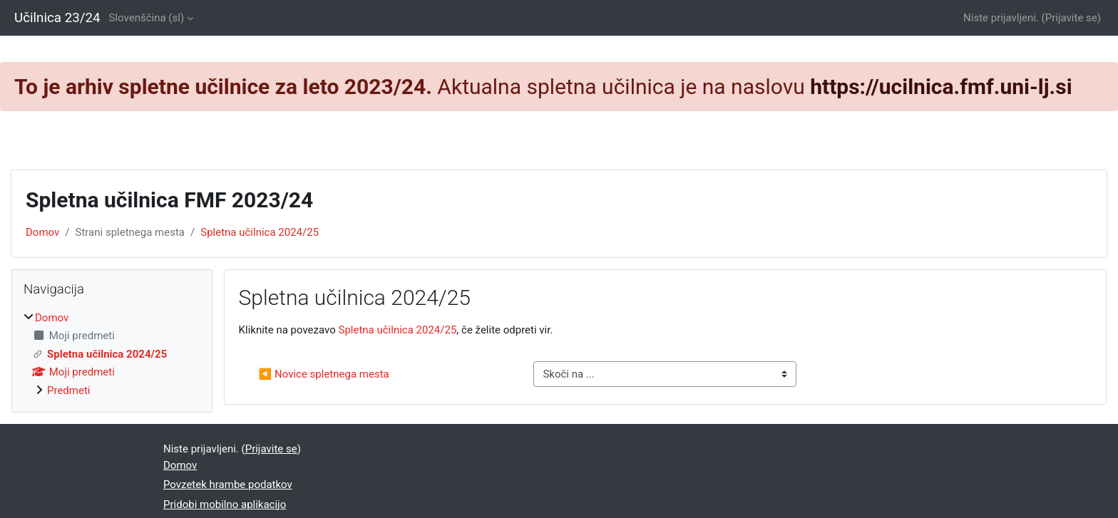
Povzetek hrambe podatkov (227, 484)
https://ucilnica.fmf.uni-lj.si (941, 86)
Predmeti (68, 390)
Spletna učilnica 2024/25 (259, 232)
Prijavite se (1071, 17)
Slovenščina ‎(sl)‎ (147, 17)
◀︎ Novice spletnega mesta (324, 374)
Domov (42, 232)
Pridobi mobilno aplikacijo (224, 504)
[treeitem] (112, 354)
